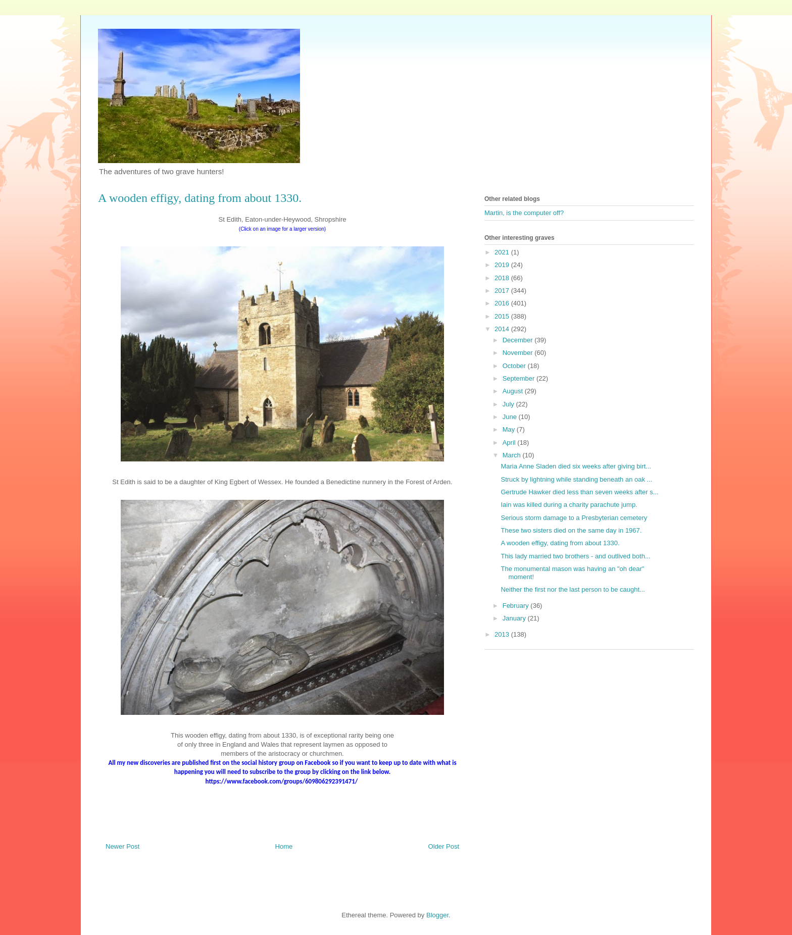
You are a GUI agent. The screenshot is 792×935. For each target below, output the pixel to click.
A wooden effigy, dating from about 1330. (560, 543)
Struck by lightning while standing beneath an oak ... (576, 479)
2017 (502, 290)
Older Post (443, 846)
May (510, 429)
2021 (502, 252)
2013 (502, 634)
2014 (502, 329)
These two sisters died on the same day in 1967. (571, 530)
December (519, 340)
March (513, 455)
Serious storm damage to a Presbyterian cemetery (574, 518)
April (510, 442)
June (511, 417)
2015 (502, 316)
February (517, 605)
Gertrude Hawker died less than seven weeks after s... (579, 492)
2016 (502, 303)
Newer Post (122, 846)
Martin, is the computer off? (524, 213)
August (514, 391)
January (515, 618)
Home (284, 846)
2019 (502, 265)
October (515, 366)
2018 (502, 278)
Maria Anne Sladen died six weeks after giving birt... (576, 466)
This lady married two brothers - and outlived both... (575, 556)
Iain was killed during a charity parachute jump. (569, 504)
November (519, 352)
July (509, 404)
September (519, 378)
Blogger (437, 915)
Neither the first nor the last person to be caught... (573, 589)
